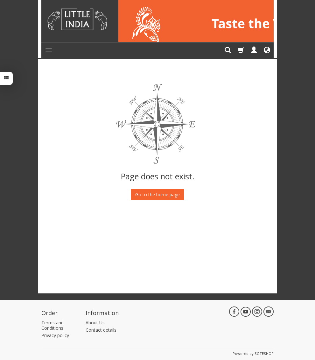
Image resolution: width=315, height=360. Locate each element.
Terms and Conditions (52, 325)
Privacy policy (55, 335)
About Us (95, 323)
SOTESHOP (264, 353)
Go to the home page (157, 194)
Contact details (101, 330)
